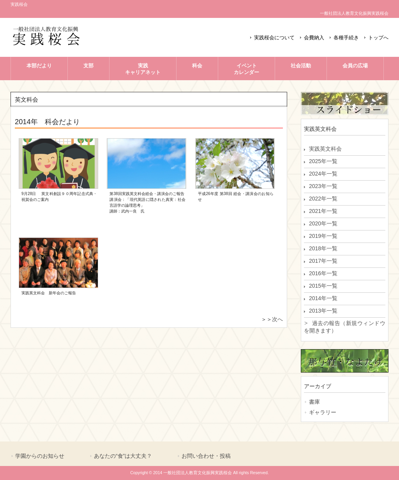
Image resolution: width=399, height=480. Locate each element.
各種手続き (346, 37)
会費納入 (314, 37)
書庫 (314, 402)
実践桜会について (274, 37)
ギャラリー (322, 412)
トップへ (378, 37)
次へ (277, 319)
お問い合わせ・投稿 (206, 456)
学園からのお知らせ (39, 456)
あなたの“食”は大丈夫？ (123, 456)
